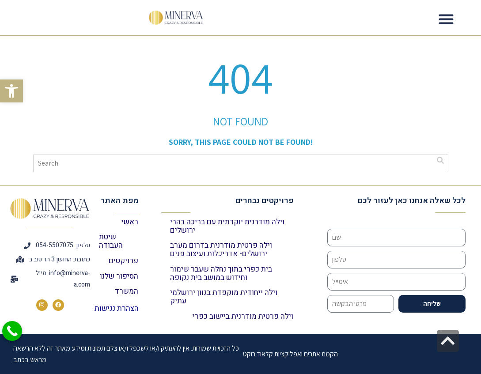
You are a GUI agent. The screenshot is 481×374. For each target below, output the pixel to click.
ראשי (129, 221)
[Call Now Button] (12, 331)
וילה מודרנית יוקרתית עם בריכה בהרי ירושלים (227, 226)
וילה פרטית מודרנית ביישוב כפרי (243, 316)
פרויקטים (123, 260)
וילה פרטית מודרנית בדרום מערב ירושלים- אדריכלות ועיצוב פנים (221, 249)
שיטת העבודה (111, 241)
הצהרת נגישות (117, 308)
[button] (11, 90)
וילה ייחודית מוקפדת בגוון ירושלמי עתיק (223, 296)
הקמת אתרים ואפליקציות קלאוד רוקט (290, 354)
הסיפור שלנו (119, 276)
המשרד (126, 291)
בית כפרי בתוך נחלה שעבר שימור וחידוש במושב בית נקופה (221, 273)
